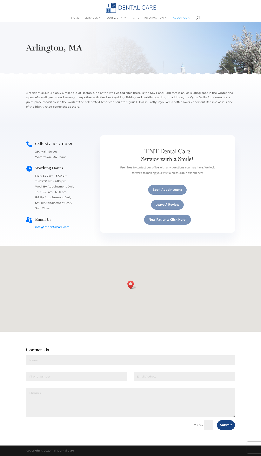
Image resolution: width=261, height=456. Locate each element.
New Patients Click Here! (171, 224)
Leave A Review (171, 209)
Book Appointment (171, 194)
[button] (131, 285)
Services (91, 18)
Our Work (115, 18)
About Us (180, 18)
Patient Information (147, 18)
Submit (226, 425)
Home (75, 18)
